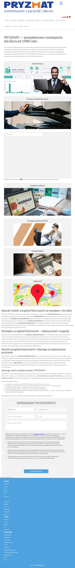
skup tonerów (18, 363)
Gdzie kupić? (7, 535)
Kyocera (6, 496)
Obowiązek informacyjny (11, 552)
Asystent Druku (48, 20)
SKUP (15, 26)
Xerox (5, 514)
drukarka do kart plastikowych (20, 318)
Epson (6, 491)
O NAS (26, 26)
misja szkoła (61, 20)
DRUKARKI (21, 20)
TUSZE (7, 20)
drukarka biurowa (53, 314)
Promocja (6, 547)
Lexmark (6, 501)
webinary (8, 26)
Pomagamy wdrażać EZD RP (37, 221)
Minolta (6, 504)
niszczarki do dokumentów (27, 323)
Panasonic (7, 509)
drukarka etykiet (39, 316)
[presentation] (42, 464)
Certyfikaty (7, 540)
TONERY (13, 20)
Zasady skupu (8, 555)
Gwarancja (7, 537)
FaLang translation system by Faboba (6, 477)
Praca (5, 545)
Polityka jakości (8, 542)
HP (5, 494)
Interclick (39, 565)
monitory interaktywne (35, 321)
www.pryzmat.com (39, 434)
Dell (5, 489)
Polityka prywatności (10, 550)
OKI (5, 506)
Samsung (6, 511)
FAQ (5, 560)
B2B (5, 557)
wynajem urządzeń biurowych (35, 334)
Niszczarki (30, 20)
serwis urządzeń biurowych (26, 356)
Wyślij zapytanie (36, 471)
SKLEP (20, 26)
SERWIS (38, 20)
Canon (6, 486)
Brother (6, 484)
